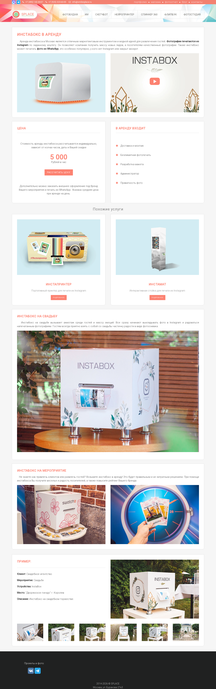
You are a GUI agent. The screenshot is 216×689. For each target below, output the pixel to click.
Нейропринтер (124, 14)
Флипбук (170, 14)
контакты (196, 2)
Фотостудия (192, 14)
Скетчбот (101, 14)
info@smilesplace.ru (82, 2)
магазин (156, 2)
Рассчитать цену (58, 172)
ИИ (86, 14)
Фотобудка (70, 14)
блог (184, 2)
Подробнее (59, 297)
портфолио (140, 2)
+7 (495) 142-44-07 (34, 2)
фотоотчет (171, 2)
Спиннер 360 (149, 14)
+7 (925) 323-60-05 (57, 2)
